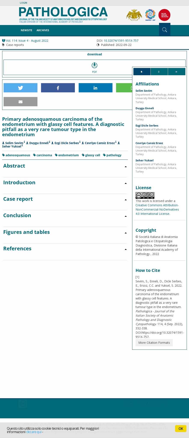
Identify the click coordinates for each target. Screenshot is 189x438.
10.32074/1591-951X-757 (121, 40)
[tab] (142, 71)
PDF (94, 67)
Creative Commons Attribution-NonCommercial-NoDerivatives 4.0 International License (157, 209)
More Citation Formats (154, 343)
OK (181, 428)
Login (23, 2)
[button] (20, 88)
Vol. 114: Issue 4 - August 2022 (25, 40)
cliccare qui (33, 431)
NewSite (26, 30)
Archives (43, 30)
